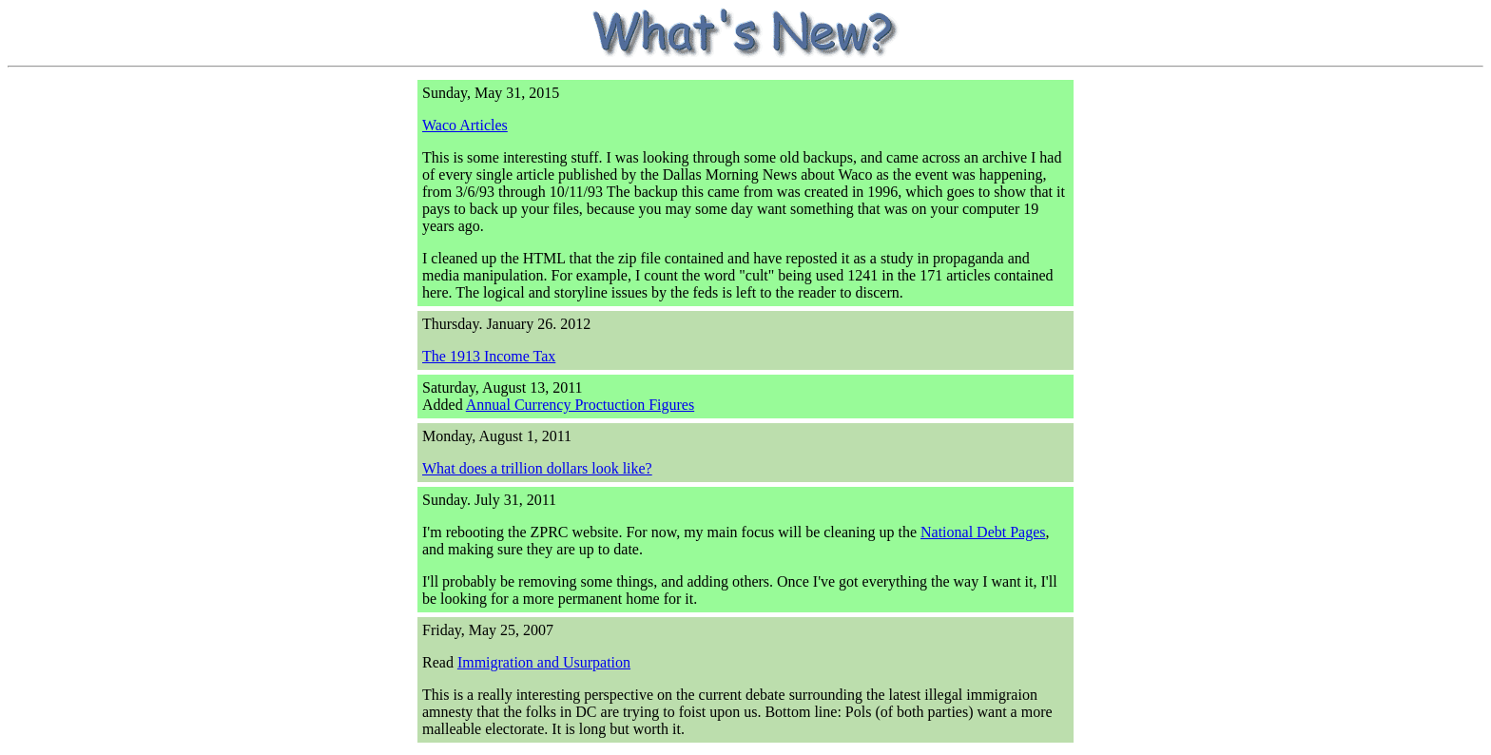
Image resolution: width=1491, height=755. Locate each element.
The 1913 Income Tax (488, 356)
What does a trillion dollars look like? (537, 468)
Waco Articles (465, 125)
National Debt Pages (983, 532)
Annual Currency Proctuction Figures (580, 405)
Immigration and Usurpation (543, 662)
